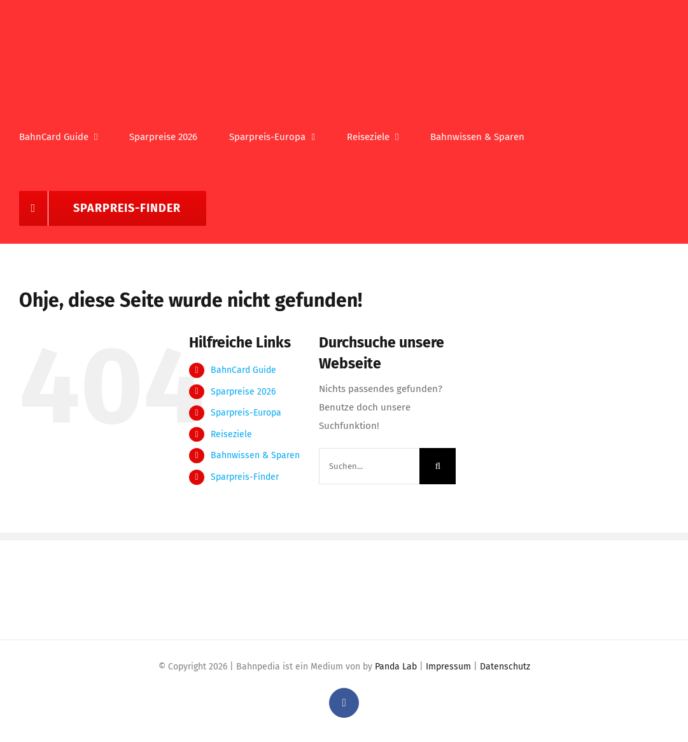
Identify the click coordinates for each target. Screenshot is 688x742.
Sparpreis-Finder (245, 477)
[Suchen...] (369, 466)
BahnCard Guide (243, 370)
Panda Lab (396, 666)
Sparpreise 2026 (243, 391)
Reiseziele (231, 434)
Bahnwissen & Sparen (255, 455)
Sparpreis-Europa (246, 412)
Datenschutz (505, 666)
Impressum (448, 666)
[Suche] (437, 466)
